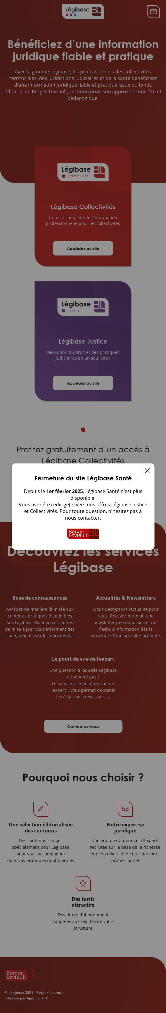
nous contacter (82, 517)
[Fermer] (147, 471)
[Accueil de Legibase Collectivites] (83, 533)
